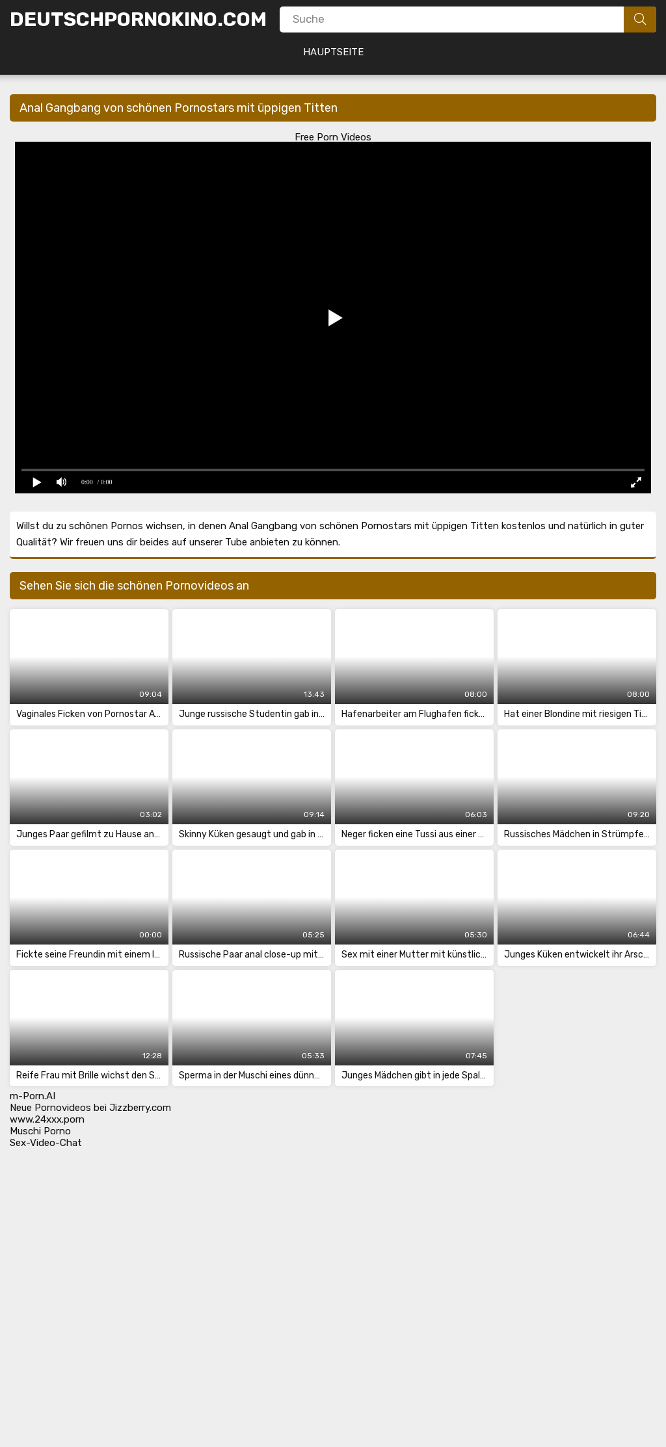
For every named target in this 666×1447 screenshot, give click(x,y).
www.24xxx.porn (47, 1119)
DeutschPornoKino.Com (138, 19)
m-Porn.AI (32, 1096)
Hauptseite (333, 52)
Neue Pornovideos (50, 1108)
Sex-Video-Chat (46, 1143)
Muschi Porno (40, 1131)
